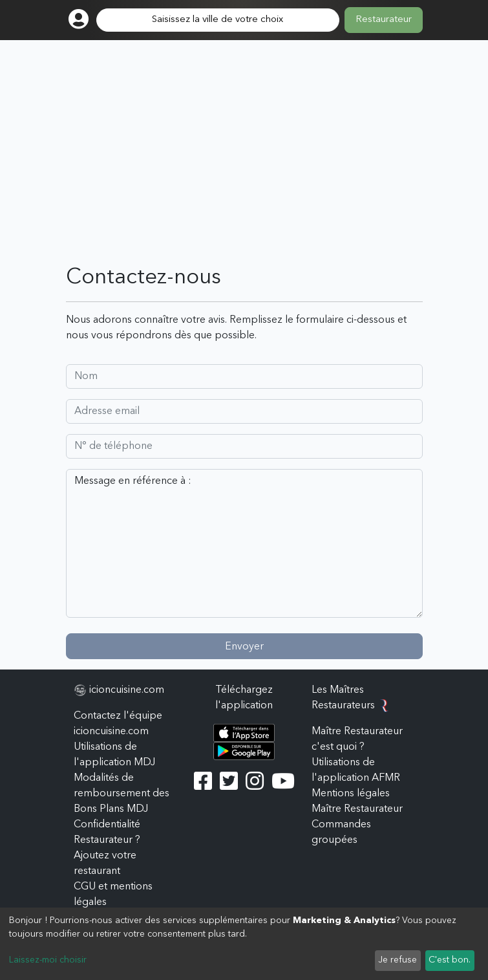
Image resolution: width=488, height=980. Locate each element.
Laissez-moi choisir (48, 959)
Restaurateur (383, 20)
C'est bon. (450, 959)
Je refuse (397, 959)
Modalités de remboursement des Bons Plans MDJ (121, 793)
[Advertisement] (244, 168)
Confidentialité (107, 825)
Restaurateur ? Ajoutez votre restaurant (107, 856)
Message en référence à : (244, 543)
